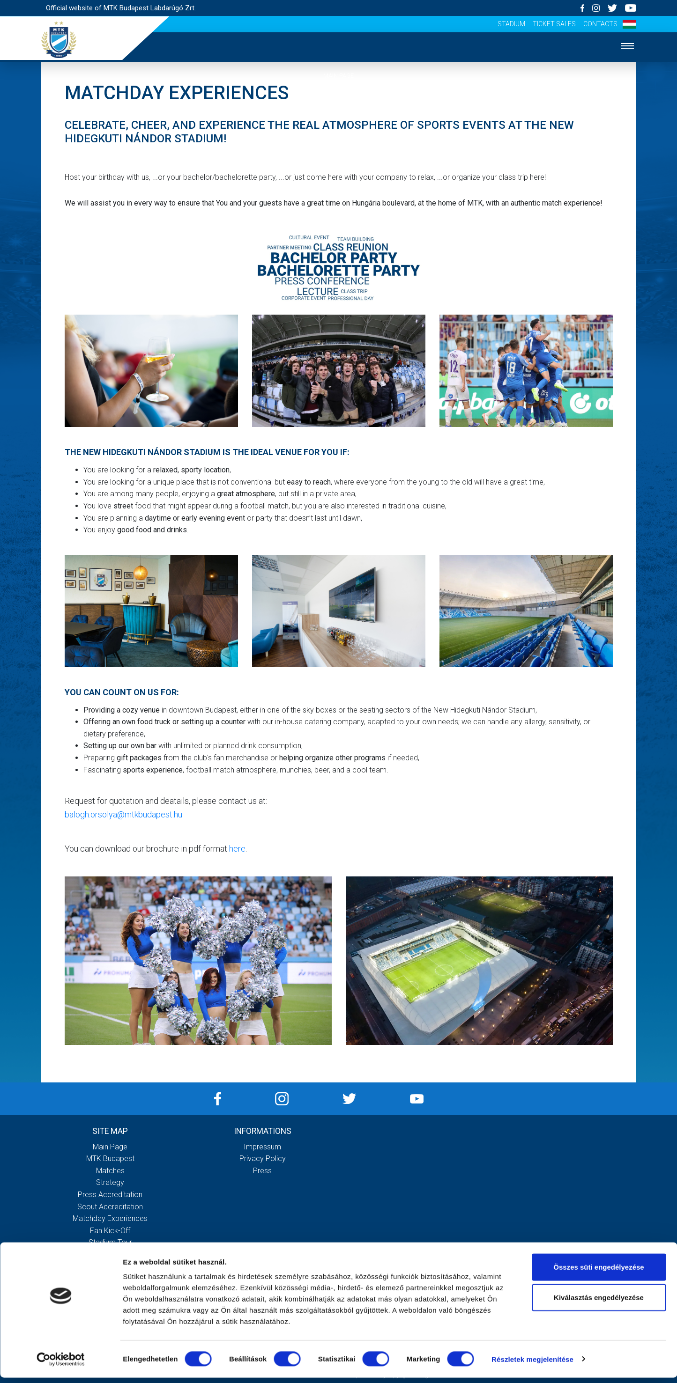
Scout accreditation (110, 1206)
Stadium (511, 24)
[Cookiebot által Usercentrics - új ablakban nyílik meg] (61, 1365)
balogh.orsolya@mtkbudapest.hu (123, 814)
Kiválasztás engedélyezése (599, 1303)
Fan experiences (338, 217)
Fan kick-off (110, 1230)
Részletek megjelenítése (532, 1364)
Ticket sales (554, 24)
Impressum (262, 1146)
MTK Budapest (338, 104)
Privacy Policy (262, 1158)
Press (262, 1170)
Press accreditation (110, 1194)
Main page (338, 75)
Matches (338, 132)
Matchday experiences (110, 1218)
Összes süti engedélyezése (598, 1272)
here (237, 848)
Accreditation (339, 189)
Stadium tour (110, 1242)
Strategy (339, 160)
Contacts (600, 24)
